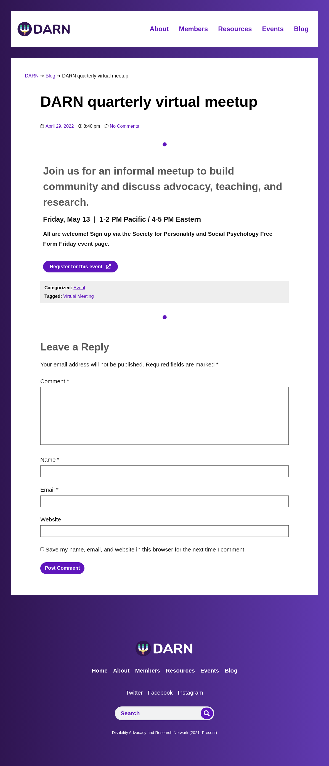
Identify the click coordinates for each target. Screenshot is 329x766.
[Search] (207, 715)
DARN (32, 76)
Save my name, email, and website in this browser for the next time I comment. (146, 550)
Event (79, 288)
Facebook (160, 694)
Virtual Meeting (78, 297)
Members (193, 29)
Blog (301, 29)
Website (50, 520)
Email (49, 490)
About (159, 29)
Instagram (193, 694)
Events (272, 29)
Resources (235, 29)
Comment (54, 382)
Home (94, 672)
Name (49, 460)
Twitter (131, 694)
